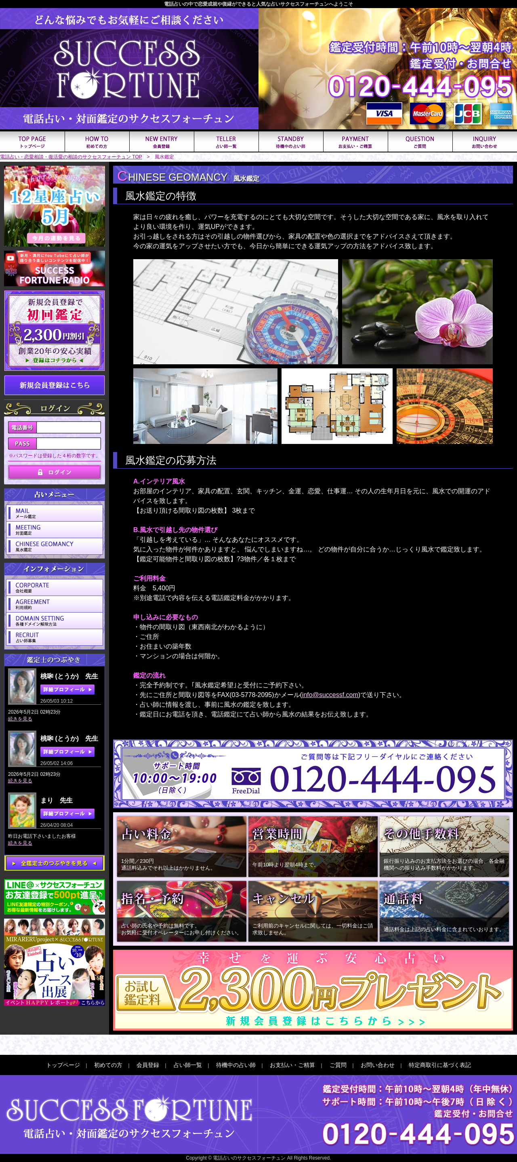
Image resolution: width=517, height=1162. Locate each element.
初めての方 (108, 1065)
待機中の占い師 (236, 1065)
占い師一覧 (188, 1065)
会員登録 (148, 1065)
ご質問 (338, 1065)
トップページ (63, 1065)
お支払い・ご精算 (292, 1065)
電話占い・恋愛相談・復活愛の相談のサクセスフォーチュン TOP (71, 157)
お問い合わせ (378, 1065)
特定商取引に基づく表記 (440, 1065)
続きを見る (20, 719)
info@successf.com (330, 694)
